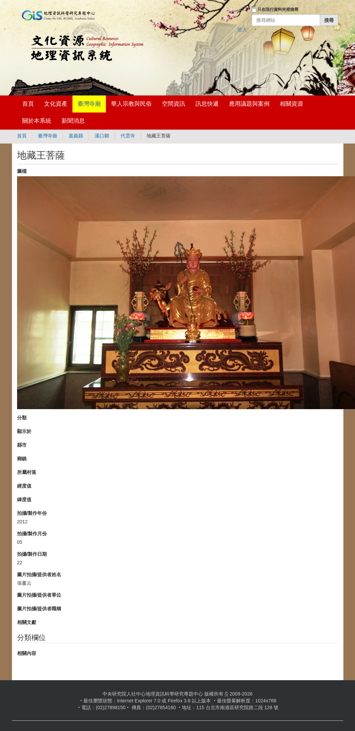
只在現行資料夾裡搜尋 (277, 9)
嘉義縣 (76, 135)
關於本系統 (36, 121)
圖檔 (22, 171)
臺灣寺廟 (89, 104)
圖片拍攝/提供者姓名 (39, 574)
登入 (242, 29)
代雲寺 (128, 135)
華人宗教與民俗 (131, 104)
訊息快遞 (207, 104)
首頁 (28, 104)
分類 (22, 417)
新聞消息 (73, 121)
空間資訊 (173, 104)
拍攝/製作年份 (32, 513)
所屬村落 (26, 472)
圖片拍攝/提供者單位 (39, 595)
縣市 (22, 445)
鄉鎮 (22, 458)
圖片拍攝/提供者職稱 (39, 608)
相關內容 (26, 653)
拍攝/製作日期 (32, 554)
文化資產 (55, 104)
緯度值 (24, 499)
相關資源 (291, 104)
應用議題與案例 (249, 104)
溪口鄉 (102, 135)
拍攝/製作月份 (32, 533)
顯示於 (24, 431)
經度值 (24, 486)
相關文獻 (26, 622)
